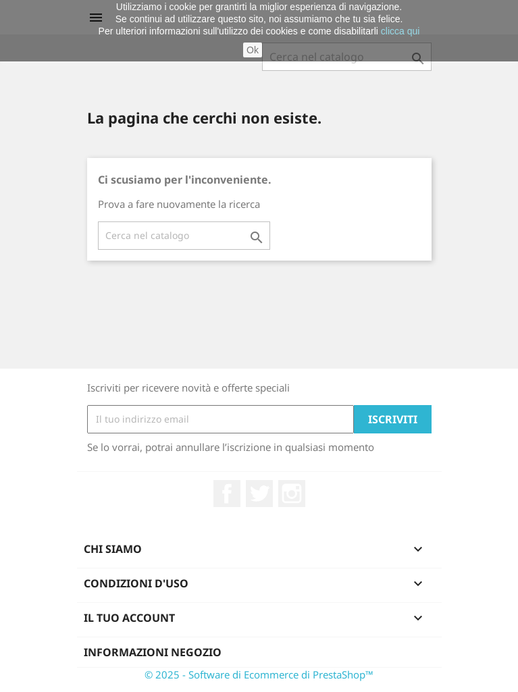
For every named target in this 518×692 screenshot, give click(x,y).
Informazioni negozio (153, 652)
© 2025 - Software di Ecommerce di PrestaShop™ (259, 674)
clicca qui (400, 31)
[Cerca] (184, 235)
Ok (253, 50)
